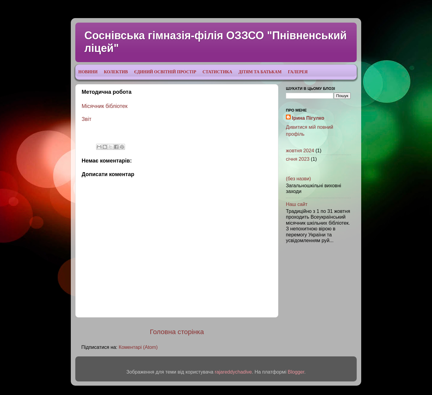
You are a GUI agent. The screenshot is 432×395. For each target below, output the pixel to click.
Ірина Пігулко (308, 118)
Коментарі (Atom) (138, 347)
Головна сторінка (177, 332)
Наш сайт (297, 204)
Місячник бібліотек (104, 106)
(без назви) (298, 178)
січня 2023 (297, 159)
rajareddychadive (233, 371)
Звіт (86, 119)
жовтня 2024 (300, 150)
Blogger (296, 371)
